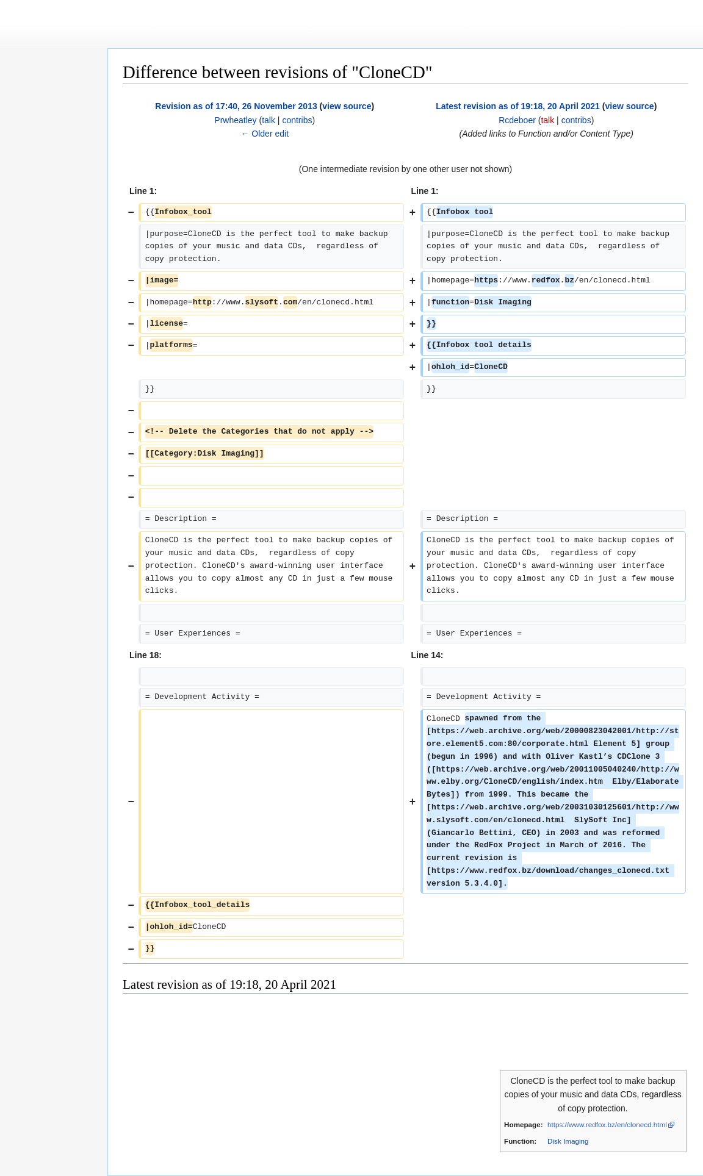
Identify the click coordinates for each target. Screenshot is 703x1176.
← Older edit (264, 133)
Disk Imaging (567, 1141)
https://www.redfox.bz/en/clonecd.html (607, 1124)
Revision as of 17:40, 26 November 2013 (236, 106)
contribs (297, 120)
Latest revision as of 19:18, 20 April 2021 (518, 106)
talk (268, 120)
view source (346, 106)
